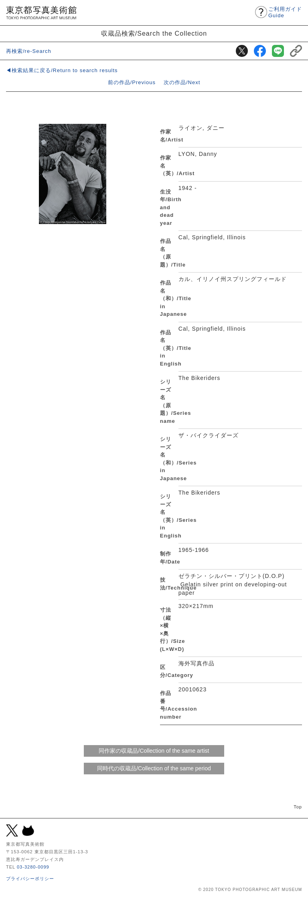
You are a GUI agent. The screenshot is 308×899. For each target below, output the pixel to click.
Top (298, 806)
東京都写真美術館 (41, 12)
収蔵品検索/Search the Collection (154, 33)
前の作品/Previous (132, 82)
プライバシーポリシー (30, 878)
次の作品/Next (182, 82)
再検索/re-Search (28, 51)
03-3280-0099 (33, 867)
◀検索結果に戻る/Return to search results (62, 70)
